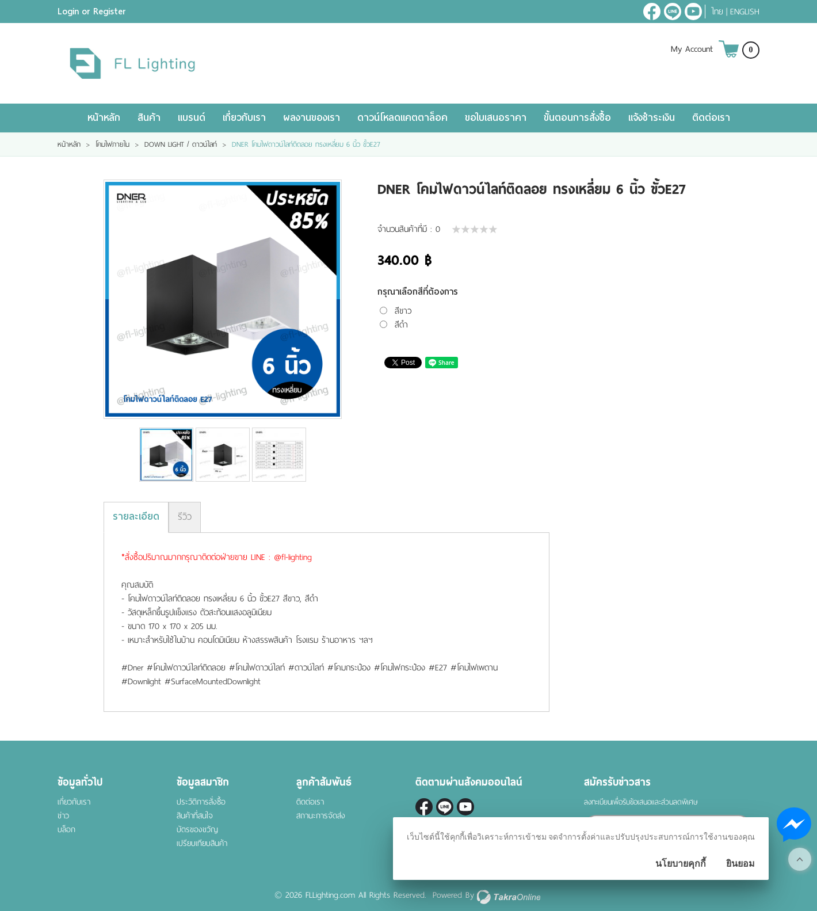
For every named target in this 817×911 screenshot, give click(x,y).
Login (68, 11)
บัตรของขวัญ (197, 829)
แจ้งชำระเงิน (651, 117)
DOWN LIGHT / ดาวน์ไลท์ (180, 144)
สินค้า (149, 117)
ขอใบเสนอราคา (495, 117)
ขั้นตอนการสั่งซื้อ (577, 117)
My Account (692, 48)
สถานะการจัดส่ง (320, 816)
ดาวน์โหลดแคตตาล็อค (402, 117)
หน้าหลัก (103, 117)
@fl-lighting (672, 11)
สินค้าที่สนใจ (195, 816)
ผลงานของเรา (311, 117)
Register (109, 11)
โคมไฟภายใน (112, 144)
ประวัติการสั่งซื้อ (201, 802)
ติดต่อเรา (711, 117)
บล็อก (66, 829)
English (744, 11)
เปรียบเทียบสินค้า (202, 843)
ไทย (717, 11)
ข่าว (63, 816)
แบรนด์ (191, 117)
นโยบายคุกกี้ (680, 863)
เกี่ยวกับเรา (244, 117)
